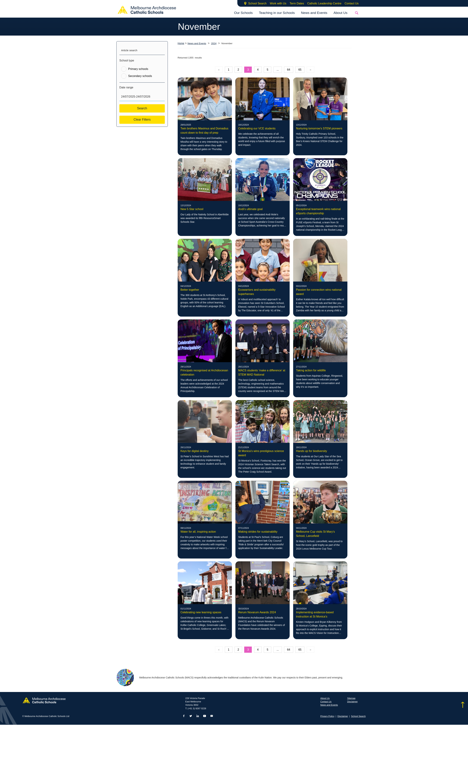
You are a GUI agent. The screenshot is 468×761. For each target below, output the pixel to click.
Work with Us (278, 3)
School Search (257, 3)
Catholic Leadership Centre (324, 3)
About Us (340, 13)
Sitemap (351, 698)
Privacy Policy (327, 716)
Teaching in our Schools (277, 13)
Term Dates (297, 3)
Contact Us (351, 3)
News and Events (314, 13)
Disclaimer (352, 701)
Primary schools (138, 68)
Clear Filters (142, 119)
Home (181, 43)
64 (288, 69)
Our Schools (243, 13)
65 (299, 69)
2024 (213, 43)
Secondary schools (140, 75)
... (277, 69)
